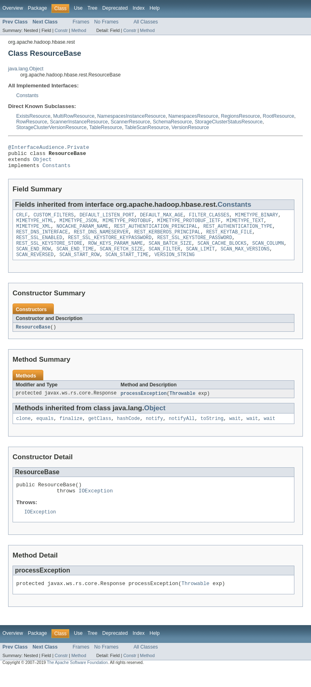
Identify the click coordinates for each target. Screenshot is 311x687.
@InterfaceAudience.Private (48, 148)
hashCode (128, 431)
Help (154, 8)
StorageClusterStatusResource (229, 122)
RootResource (278, 116)
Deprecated (115, 8)
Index (138, 8)
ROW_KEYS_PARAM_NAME (115, 253)
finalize (71, 431)
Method (78, 30)
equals (45, 431)
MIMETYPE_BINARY (256, 220)
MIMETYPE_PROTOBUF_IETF (188, 227)
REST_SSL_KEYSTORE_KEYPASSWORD (109, 246)
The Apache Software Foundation (77, 680)
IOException (96, 505)
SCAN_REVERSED (34, 266)
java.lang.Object (25, 69)
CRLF (22, 220)
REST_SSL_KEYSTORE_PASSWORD (194, 246)
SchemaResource (172, 122)
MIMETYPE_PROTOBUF (126, 227)
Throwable (183, 405)
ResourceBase (33, 338)
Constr (61, 30)
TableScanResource (147, 127)
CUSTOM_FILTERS (54, 220)
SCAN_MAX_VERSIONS (245, 259)
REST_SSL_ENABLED (39, 246)
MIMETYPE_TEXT (245, 227)
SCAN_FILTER (164, 259)
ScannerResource (130, 122)
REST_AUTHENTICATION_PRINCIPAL (156, 233)
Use (78, 8)
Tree (92, 8)
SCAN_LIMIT (200, 259)
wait (235, 431)
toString (212, 431)
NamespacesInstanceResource (131, 116)
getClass (99, 431)
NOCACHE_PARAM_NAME (83, 233)
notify (154, 431)
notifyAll (182, 431)
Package (37, 8)
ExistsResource (33, 116)
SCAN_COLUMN (268, 253)
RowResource (31, 122)
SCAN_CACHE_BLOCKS (222, 253)
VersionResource (190, 127)
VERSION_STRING (174, 266)
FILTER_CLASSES (209, 220)
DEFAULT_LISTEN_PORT (106, 220)
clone (23, 431)
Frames (80, 22)
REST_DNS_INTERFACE (42, 240)
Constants (27, 95)
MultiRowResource (73, 116)
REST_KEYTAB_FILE (229, 240)
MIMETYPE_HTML (34, 227)
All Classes (146, 22)
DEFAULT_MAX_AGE (161, 220)
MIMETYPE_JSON (78, 227)
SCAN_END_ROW (33, 259)
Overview (12, 8)
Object (42, 162)
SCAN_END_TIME (75, 259)
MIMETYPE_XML (33, 233)
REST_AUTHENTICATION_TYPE (238, 233)
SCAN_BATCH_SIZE (170, 253)
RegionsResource (240, 116)
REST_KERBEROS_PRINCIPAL (167, 240)
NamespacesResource (193, 116)
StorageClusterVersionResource (51, 127)
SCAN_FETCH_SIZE (121, 259)
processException (144, 405)
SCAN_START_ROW (80, 266)
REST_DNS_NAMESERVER (101, 240)
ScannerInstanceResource (79, 122)
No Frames (106, 22)
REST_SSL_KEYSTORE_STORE (49, 253)
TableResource (105, 127)
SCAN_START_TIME (127, 266)
